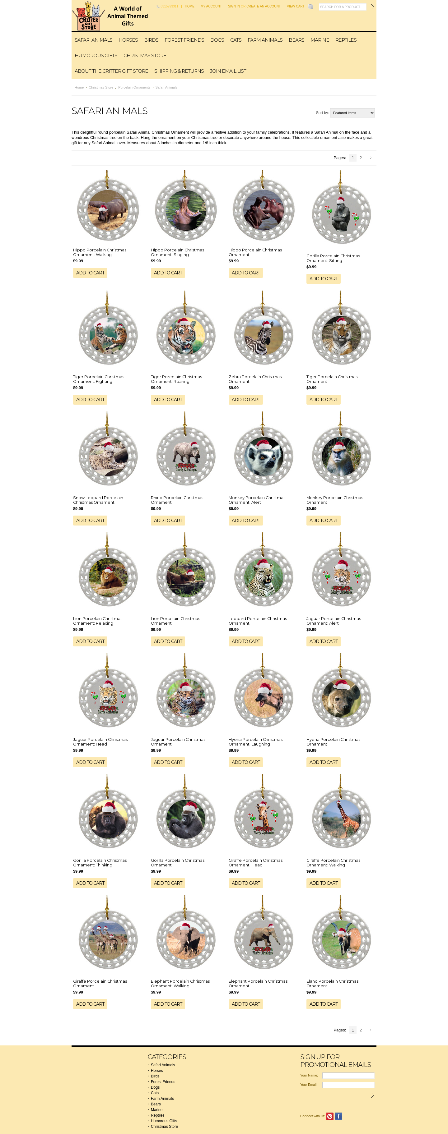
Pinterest (330, 1116)
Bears (296, 40)
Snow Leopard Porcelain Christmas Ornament (98, 500)
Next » (371, 158)
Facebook (339, 1116)
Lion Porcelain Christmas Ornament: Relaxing (97, 621)
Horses (128, 40)
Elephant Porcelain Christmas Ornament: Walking (180, 983)
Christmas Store (145, 55)
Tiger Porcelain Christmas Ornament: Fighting (98, 379)
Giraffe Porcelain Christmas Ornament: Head (255, 862)
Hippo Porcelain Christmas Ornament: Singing (177, 252)
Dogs (217, 40)
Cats (235, 40)
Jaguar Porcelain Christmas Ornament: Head (100, 741)
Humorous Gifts (96, 55)
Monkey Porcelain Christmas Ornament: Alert (257, 500)
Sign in (234, 6)
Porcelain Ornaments (134, 87)
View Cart (296, 6)
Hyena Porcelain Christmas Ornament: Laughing (255, 741)
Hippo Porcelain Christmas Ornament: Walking (99, 252)
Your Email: (308, 1084)
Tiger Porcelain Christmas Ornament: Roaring (176, 379)
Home (189, 6)
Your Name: (309, 1075)
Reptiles (346, 40)
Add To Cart (90, 273)
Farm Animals (265, 40)
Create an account (263, 6)
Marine (319, 40)
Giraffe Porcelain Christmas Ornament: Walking (333, 862)
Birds (151, 40)
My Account (211, 6)
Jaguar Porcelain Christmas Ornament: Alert (333, 621)
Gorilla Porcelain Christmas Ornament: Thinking (100, 862)
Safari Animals (93, 40)
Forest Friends (184, 40)
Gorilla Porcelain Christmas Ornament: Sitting (333, 258)
